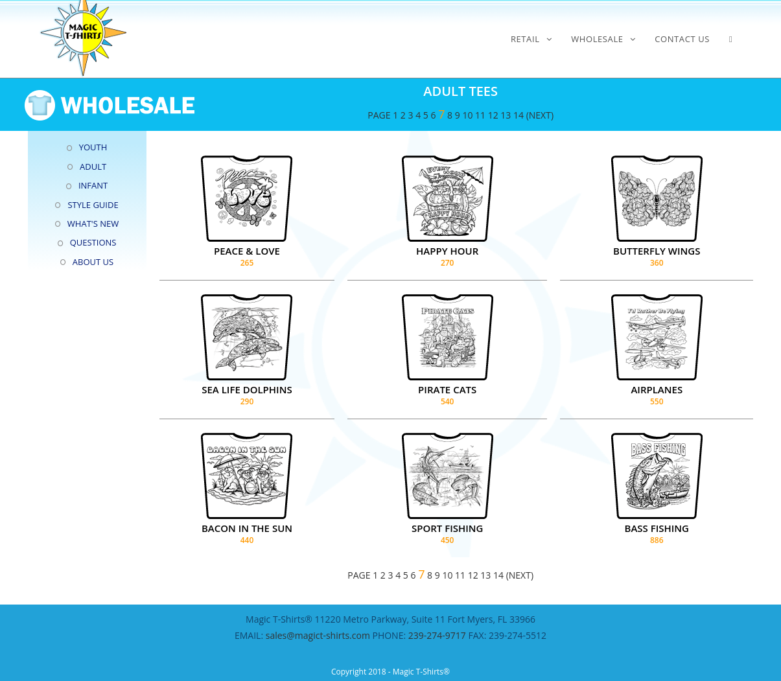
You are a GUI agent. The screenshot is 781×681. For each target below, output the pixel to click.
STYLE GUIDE (92, 205)
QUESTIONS (93, 242)
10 (467, 115)
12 (493, 115)
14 (518, 115)
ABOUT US (93, 262)
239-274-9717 (437, 635)
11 (480, 115)
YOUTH (93, 147)
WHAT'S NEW (93, 223)
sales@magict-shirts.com (319, 635)
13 (505, 115)
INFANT (93, 185)
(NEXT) (540, 115)
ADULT (93, 166)
